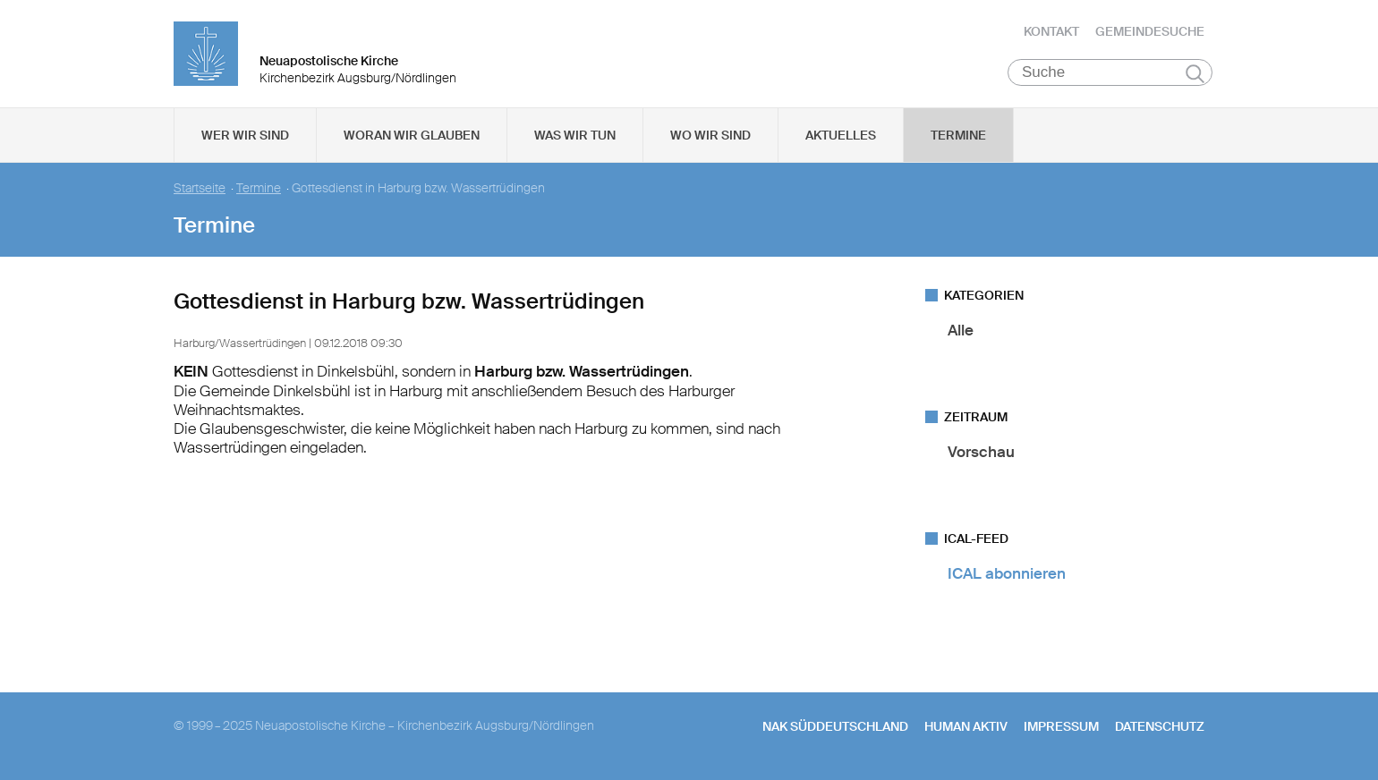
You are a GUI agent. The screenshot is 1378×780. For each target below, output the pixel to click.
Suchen (1195, 73)
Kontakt (1051, 31)
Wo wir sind (710, 135)
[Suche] (1110, 72)
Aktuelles (840, 135)
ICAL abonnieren (1007, 573)
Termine (958, 135)
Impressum (1061, 726)
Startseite (199, 188)
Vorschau (981, 452)
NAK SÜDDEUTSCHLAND (835, 726)
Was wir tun (575, 135)
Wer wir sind (245, 135)
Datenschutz (1159, 726)
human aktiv (966, 726)
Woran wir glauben (412, 135)
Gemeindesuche (1149, 31)
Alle (961, 330)
